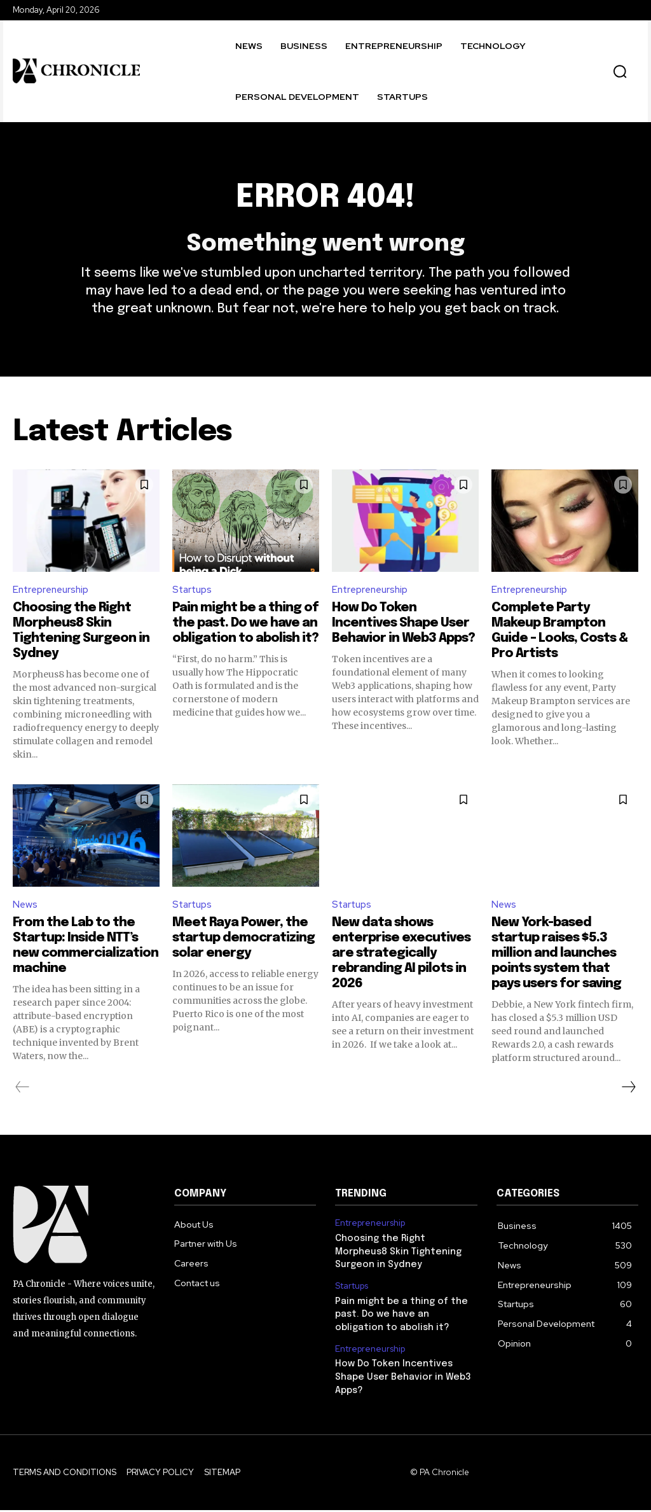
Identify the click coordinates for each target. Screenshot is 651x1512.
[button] (619, 71)
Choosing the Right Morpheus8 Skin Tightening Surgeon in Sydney (397, 1258)
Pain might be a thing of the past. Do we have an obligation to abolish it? (245, 630)
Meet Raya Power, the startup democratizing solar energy (243, 946)
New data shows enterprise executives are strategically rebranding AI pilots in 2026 (401, 961)
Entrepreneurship (53, 596)
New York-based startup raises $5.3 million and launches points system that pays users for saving (556, 961)
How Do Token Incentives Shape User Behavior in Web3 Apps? (403, 630)
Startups (193, 596)
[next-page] (628, 1094)
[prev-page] (22, 1094)
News (25, 912)
